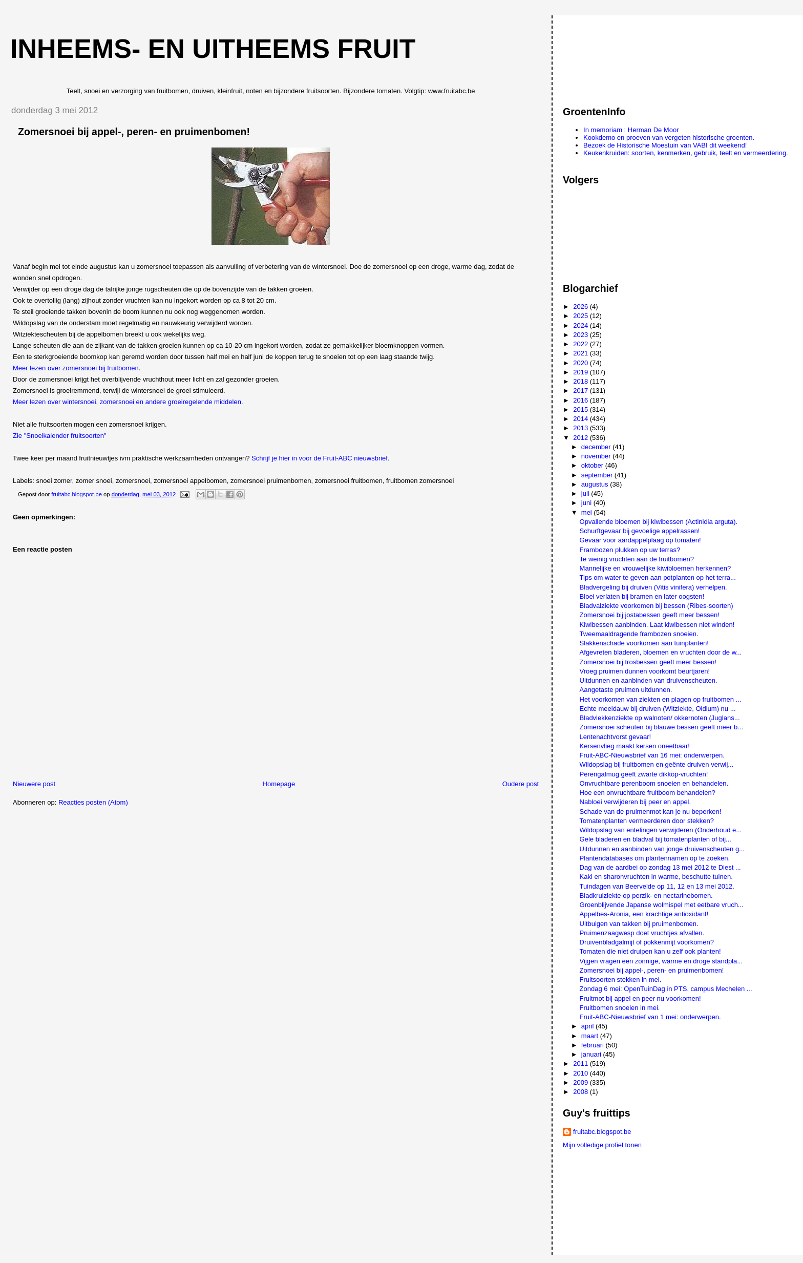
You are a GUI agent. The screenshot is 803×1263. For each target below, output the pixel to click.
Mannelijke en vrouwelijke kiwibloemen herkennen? (655, 568)
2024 (581, 325)
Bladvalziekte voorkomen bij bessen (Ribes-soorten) (656, 605)
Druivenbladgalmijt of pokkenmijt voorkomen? (647, 942)
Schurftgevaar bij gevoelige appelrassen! (640, 531)
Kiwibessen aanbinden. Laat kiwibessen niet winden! (657, 624)
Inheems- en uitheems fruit (213, 49)
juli (586, 493)
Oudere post (520, 784)
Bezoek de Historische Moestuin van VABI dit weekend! (665, 145)
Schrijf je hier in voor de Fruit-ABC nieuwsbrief (319, 458)
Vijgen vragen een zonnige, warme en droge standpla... (661, 961)
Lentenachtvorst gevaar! (615, 737)
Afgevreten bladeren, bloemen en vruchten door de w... (661, 652)
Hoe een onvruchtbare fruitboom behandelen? (647, 792)
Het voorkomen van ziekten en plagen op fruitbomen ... (661, 699)
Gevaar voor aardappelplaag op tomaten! (640, 540)
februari (593, 1045)
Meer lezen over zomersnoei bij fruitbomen (76, 368)
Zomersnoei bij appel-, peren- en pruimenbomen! (652, 970)
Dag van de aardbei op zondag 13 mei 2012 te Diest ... (660, 867)
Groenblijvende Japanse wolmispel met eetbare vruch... (662, 905)
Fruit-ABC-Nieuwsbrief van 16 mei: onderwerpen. (652, 755)
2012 (581, 437)
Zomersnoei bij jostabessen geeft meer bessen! (650, 615)
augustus (595, 484)
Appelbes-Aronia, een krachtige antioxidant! (644, 914)
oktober (593, 465)
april (588, 1026)
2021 (581, 353)
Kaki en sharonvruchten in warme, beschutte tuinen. (656, 876)
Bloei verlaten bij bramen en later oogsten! (642, 596)
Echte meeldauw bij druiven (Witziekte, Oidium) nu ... (658, 708)
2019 (581, 372)
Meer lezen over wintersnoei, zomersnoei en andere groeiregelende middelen (127, 402)
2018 (581, 381)
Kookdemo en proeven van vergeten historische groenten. (668, 137)
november (596, 456)
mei (587, 512)
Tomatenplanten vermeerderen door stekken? (647, 821)
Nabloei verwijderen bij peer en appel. (635, 802)
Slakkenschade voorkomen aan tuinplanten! (644, 643)
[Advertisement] (609, 55)
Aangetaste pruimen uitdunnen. (626, 689)
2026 (581, 306)
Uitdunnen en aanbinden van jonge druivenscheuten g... (662, 849)
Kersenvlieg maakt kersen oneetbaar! (635, 746)
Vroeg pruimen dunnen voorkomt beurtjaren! (645, 671)
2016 (581, 400)
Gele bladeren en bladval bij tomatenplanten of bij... (655, 839)
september (598, 475)
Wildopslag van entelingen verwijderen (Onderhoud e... (661, 830)
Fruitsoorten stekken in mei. (621, 979)
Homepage (279, 784)
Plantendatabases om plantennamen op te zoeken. (655, 858)
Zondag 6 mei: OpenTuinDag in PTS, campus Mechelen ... (666, 989)
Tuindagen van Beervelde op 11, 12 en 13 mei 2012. (657, 886)
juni (587, 503)
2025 (581, 316)
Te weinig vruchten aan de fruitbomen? (637, 559)
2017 (581, 390)
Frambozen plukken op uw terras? (630, 550)
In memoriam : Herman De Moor (631, 130)
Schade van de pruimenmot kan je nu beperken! (651, 811)
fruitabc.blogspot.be (602, 1131)
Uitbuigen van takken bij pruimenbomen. (639, 924)
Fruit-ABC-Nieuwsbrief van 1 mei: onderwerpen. (650, 1017)
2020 (581, 363)
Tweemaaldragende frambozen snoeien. (639, 634)
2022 (581, 344)
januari (592, 1054)
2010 (581, 1073)
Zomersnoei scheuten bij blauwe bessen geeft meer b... (661, 727)
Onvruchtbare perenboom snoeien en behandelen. (654, 783)
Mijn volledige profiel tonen (602, 1145)
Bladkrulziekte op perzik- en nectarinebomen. (646, 895)
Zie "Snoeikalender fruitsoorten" (60, 435)
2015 (581, 409)
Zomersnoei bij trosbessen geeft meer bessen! (648, 662)
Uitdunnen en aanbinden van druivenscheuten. (648, 680)
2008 (581, 1092)
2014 (581, 419)
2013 (581, 428)
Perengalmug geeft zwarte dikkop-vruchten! (644, 774)
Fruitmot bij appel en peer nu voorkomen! (640, 998)
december (596, 447)
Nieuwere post (34, 784)
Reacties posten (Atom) (93, 802)
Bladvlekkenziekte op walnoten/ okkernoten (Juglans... (660, 718)
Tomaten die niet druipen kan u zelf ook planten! (650, 951)
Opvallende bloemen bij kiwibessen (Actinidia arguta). (659, 521)
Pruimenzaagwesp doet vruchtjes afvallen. (642, 933)
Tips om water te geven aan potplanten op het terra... (658, 577)
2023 (581, 335)
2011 (581, 1063)
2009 (581, 1082)
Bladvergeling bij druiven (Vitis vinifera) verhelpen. (653, 587)
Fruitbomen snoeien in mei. (620, 1008)
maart (590, 1036)
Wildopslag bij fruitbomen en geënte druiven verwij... (657, 764)
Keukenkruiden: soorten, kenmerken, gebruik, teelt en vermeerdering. (685, 153)
